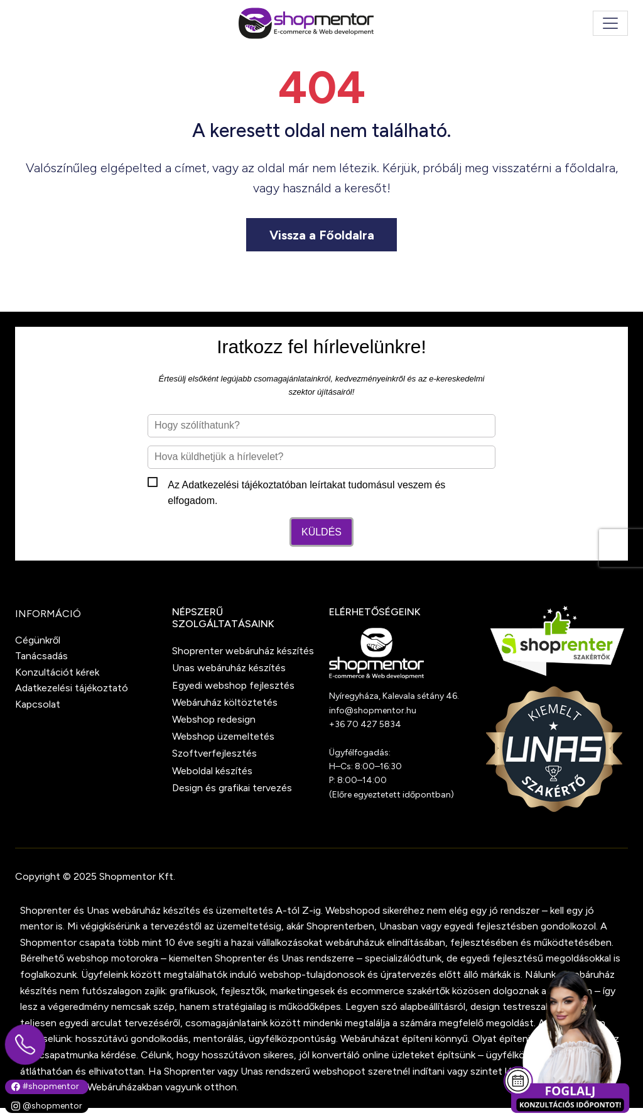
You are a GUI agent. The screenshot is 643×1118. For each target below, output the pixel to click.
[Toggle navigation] (610, 23)
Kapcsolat (37, 704)
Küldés (321, 532)
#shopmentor (45, 1086)
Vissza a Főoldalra (321, 235)
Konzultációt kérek (57, 672)
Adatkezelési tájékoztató (236, 485)
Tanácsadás (41, 656)
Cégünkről (37, 640)
